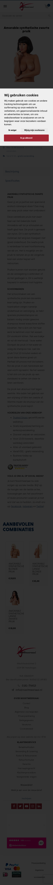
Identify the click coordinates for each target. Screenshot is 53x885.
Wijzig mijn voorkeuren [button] (34, 130)
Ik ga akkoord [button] (26, 138)
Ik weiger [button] (12, 130)
